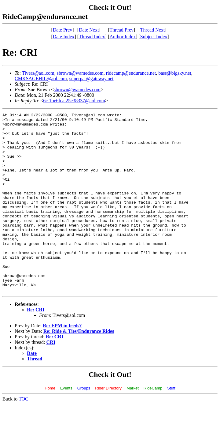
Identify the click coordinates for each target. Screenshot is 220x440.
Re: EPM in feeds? (62, 361)
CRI (50, 378)
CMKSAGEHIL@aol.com (41, 78)
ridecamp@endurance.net (131, 73)
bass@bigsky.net (174, 73)
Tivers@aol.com (38, 73)
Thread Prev (121, 29)
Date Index (64, 36)
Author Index (122, 36)
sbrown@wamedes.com (80, 73)
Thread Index (92, 36)
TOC (23, 434)
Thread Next (152, 29)
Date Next (89, 29)
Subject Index (153, 36)
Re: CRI (35, 345)
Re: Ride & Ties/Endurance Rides (78, 367)
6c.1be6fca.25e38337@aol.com (74, 100)
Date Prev (62, 29)
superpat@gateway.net (91, 78)
